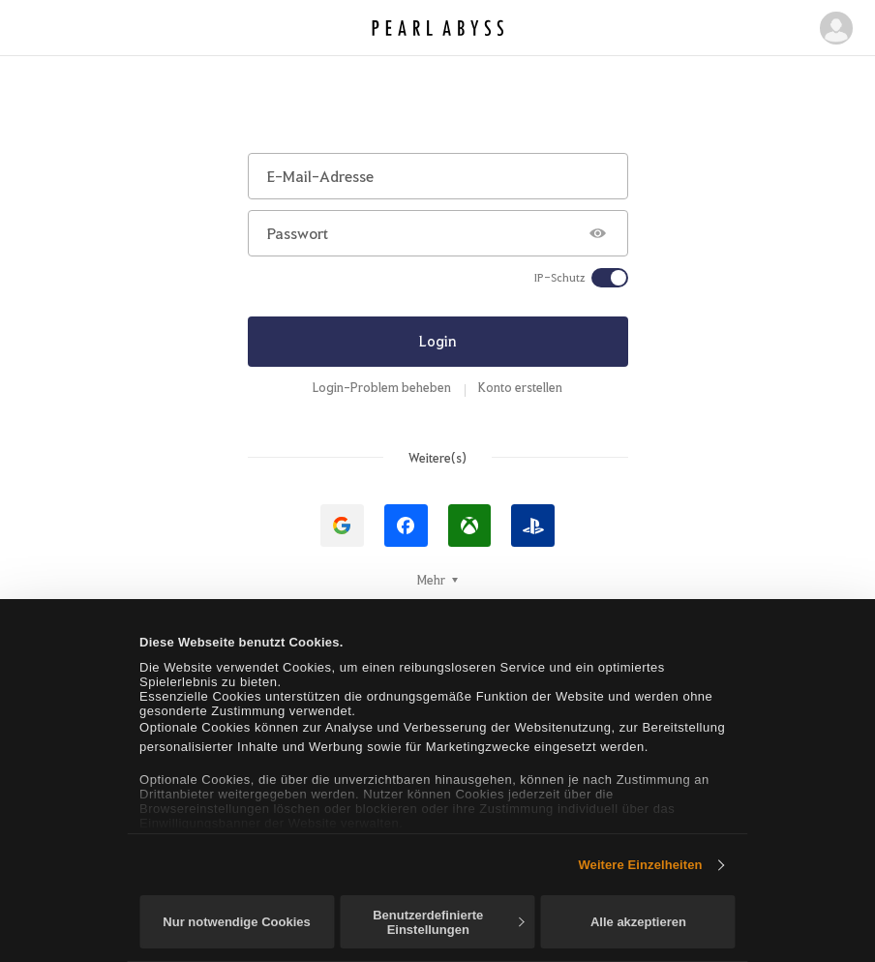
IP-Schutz (560, 278)
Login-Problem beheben (382, 387)
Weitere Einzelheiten (640, 864)
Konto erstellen (520, 387)
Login (438, 340)
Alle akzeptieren (638, 922)
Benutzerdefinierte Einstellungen (448, 922)
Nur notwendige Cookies (236, 922)
